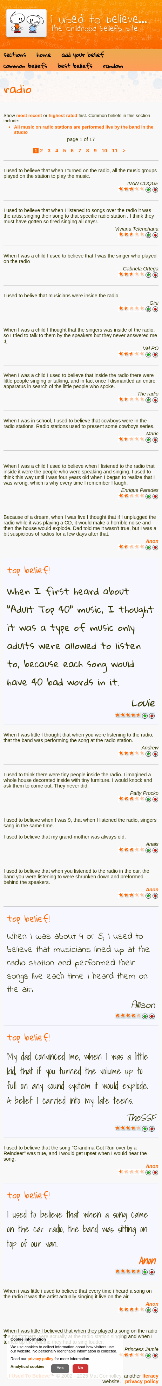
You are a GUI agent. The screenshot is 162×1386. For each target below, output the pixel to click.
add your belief (82, 54)
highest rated (63, 115)
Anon (152, 541)
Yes (59, 1367)
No (80, 1367)
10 (104, 150)
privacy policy (141, 1381)
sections (15, 54)
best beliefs (75, 65)
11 (115, 150)
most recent (29, 115)
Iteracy (150, 1376)
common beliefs (25, 65)
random (113, 65)
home (43, 54)
